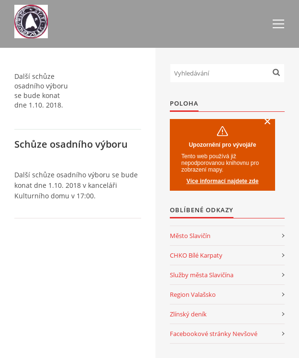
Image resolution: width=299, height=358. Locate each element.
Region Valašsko (193, 294)
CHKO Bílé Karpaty (196, 255)
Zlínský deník (188, 314)
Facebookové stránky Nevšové (213, 333)
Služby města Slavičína (201, 275)
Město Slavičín (190, 235)
